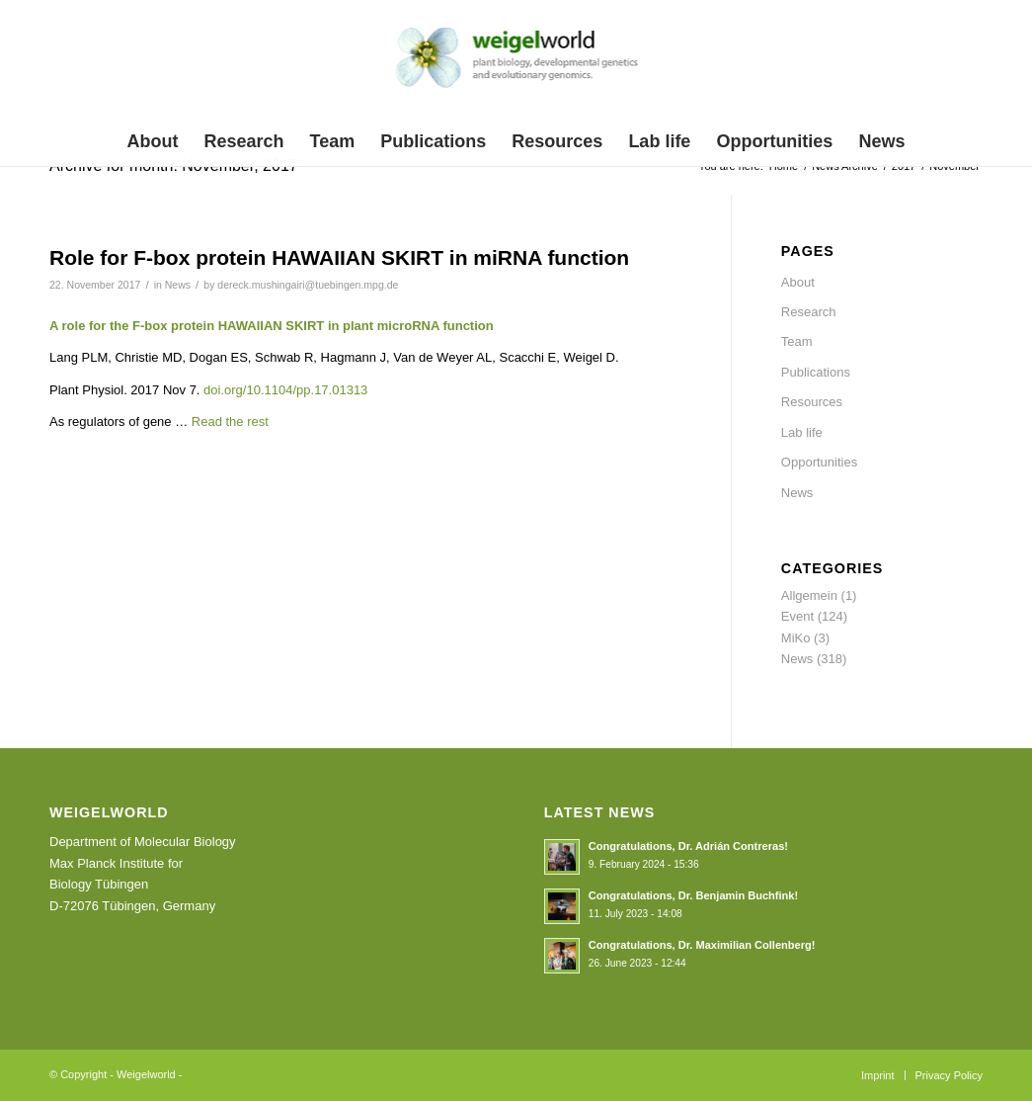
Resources (811, 401)
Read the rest (230, 421)
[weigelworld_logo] (516, 63)
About (798, 282)
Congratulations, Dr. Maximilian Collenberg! (702, 945)
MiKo (796, 638)
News (178, 285)
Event (797, 616)
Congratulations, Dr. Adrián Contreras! (688, 846)
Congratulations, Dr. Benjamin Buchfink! (693, 895)
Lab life (802, 432)
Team (797, 341)
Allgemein (809, 595)
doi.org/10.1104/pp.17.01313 (285, 389)
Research (808, 311)
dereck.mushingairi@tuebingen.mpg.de (307, 285)
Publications (815, 372)
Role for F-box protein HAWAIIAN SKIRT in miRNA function (339, 257)
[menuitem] (153, 141)
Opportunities (819, 462)
